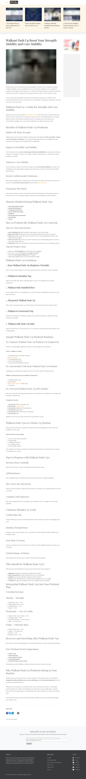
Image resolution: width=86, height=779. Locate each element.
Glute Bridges (14, 357)
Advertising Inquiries (51, 760)
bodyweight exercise (31, 115)
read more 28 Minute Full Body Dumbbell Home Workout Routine (52, 18)
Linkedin (76, 762)
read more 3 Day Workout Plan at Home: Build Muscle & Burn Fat (14, 18)
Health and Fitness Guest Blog (54, 762)
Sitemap (49, 769)
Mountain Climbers (15, 383)
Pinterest (76, 765)
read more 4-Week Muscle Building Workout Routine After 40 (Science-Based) (71, 18)
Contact (49, 757)
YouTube (76, 767)
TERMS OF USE (50, 767)
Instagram (76, 769)
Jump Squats (20, 406)
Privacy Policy (50, 765)
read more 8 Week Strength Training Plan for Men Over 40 (33, 18)
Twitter (76, 760)
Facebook (76, 757)
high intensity (42, 183)
